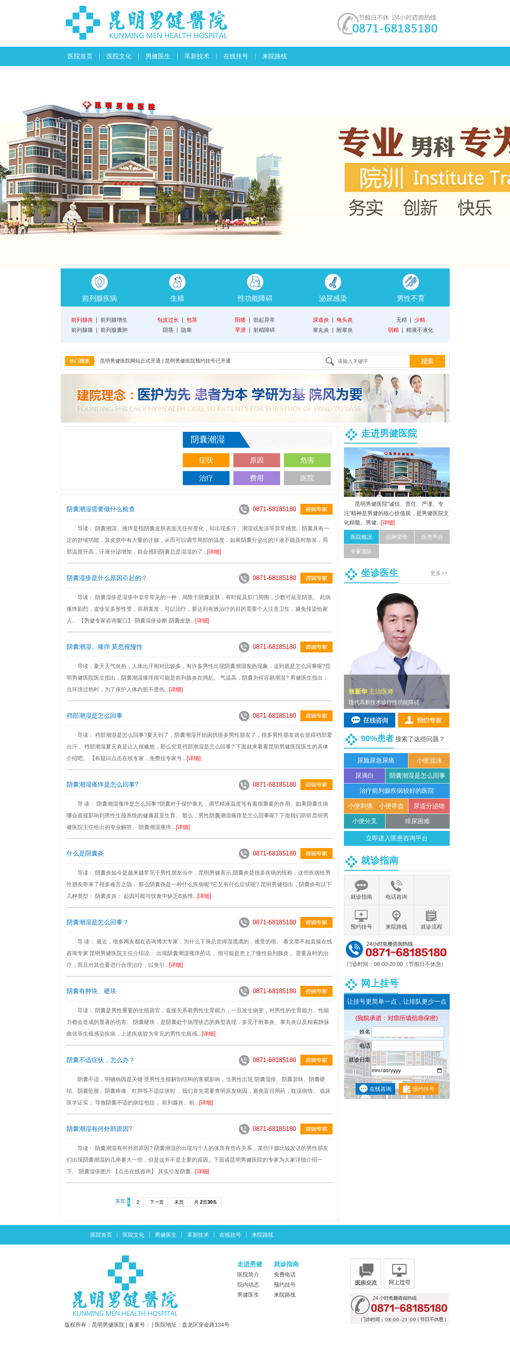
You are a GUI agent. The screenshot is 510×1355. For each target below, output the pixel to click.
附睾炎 (344, 330)
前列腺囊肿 (114, 330)
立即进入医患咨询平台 (397, 838)
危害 (307, 460)
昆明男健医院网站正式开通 (130, 361)
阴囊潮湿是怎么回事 (417, 775)
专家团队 (361, 551)
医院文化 (119, 56)
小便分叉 (364, 821)
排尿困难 (417, 821)
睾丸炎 (321, 330)
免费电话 (285, 1274)
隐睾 (186, 330)
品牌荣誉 (397, 537)
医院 (307, 478)
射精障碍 (264, 330)
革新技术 (196, 56)
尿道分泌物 (429, 806)
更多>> (438, 573)
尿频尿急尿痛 (375, 760)
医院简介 (248, 1274)
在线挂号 (235, 56)
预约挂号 (424, 1089)
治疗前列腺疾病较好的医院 (396, 790)
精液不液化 (419, 330)
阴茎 (168, 330)
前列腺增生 (114, 320)
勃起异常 (264, 320)
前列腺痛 (82, 330)
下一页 (157, 1202)
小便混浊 (429, 760)
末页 (179, 1202)
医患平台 (432, 537)
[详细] (214, 552)
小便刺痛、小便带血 (376, 806)
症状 (206, 460)
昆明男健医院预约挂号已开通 (198, 361)
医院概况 (361, 537)
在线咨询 (380, 1089)
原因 (257, 460)
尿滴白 (364, 775)
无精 (401, 320)
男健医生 (157, 56)
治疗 (206, 478)
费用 (257, 478)
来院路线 (274, 56)
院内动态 (248, 1284)
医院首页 (80, 56)
